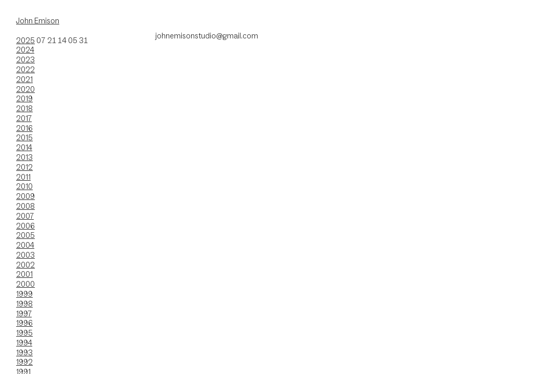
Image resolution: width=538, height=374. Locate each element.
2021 (24, 79)
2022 (25, 69)
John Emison (37, 20)
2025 (25, 40)
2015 (24, 137)
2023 (25, 59)
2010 (24, 186)
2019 (24, 98)
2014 (24, 147)
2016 (24, 128)
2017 (24, 118)
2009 (25, 196)
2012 (24, 167)
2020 (25, 89)
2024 (25, 50)
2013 (24, 157)
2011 (23, 177)
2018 (24, 108)
